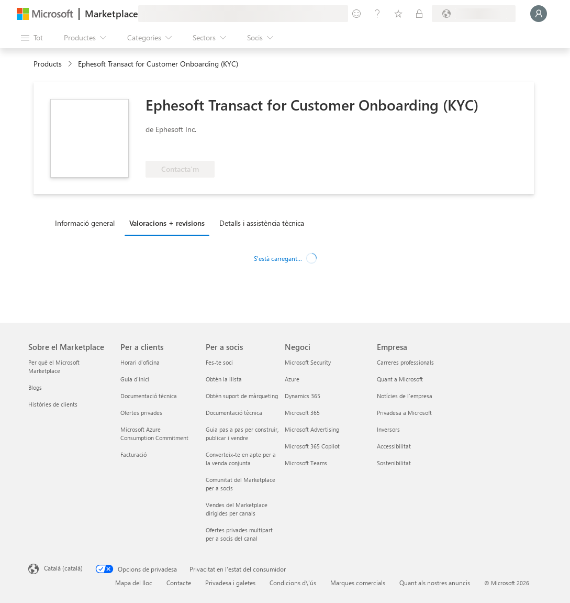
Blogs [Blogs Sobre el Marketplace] (35, 387)
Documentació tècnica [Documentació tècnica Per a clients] (148, 396)
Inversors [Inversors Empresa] (388, 429)
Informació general (85, 223)
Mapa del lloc (133, 582)
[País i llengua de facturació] (474, 13)
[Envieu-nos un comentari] (356, 13)
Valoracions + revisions (167, 223)
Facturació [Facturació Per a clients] (133, 454)
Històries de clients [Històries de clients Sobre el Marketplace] (52, 404)
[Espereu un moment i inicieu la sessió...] (538, 13)
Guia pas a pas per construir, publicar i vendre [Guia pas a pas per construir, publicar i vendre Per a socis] (242, 433)
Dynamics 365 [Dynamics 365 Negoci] (302, 396)
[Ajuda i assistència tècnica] (377, 13)
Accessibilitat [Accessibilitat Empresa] (394, 446)
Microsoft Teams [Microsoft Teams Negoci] (306, 463)
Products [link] (47, 64)
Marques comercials (357, 582)
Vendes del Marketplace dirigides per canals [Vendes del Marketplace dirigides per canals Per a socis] (236, 509)
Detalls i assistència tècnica (261, 223)
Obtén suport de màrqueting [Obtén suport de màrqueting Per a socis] (242, 396)
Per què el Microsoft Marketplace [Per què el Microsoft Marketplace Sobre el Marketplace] (54, 366)
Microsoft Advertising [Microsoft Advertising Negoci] (312, 429)
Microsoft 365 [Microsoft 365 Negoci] (302, 412)
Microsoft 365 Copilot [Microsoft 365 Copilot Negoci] (312, 446)
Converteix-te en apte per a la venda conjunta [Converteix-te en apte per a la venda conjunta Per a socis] (241, 459)
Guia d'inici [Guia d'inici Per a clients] (134, 379)
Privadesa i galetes (230, 582)
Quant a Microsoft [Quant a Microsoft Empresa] (400, 379)
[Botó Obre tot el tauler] (32, 37)
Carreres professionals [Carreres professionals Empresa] (405, 362)
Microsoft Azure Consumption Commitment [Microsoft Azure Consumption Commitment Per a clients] (154, 433)
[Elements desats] (398, 13)
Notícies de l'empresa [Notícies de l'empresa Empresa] (404, 396)
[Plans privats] (419, 13)
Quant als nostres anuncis (434, 582)
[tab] (87, 222)
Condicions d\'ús (293, 582)
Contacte (178, 582)
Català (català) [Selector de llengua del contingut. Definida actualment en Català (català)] (63, 568)
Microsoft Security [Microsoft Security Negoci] (308, 362)
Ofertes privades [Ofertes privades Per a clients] (141, 412)
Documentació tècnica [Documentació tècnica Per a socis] (234, 412)
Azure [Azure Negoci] (292, 379)
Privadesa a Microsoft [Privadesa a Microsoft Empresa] (404, 412)
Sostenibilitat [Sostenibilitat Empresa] (394, 463)
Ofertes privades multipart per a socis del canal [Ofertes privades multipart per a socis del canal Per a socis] (239, 534)
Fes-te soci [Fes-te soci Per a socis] (219, 362)
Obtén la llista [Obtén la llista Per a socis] (224, 379)
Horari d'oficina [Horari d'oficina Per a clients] (140, 362)
